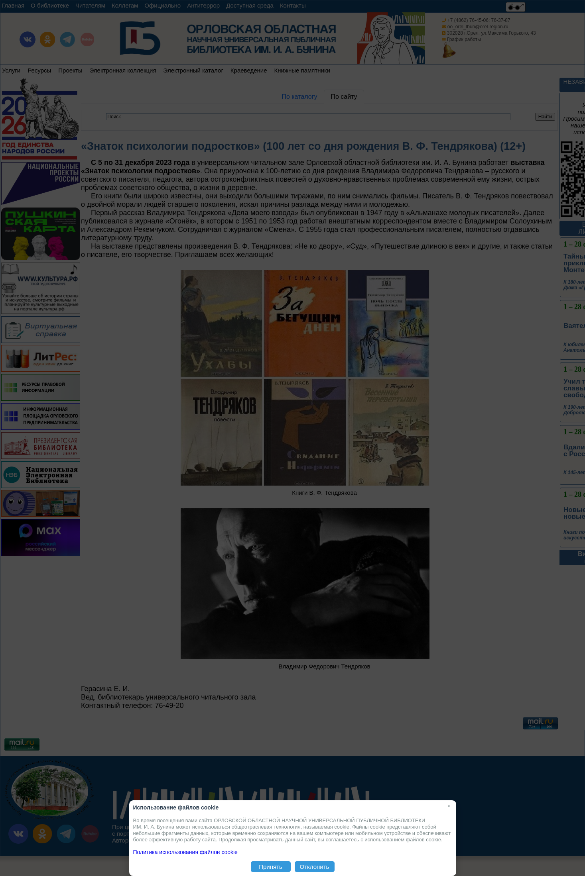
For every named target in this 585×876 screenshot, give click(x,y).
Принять (270, 866)
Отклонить (314, 866)
